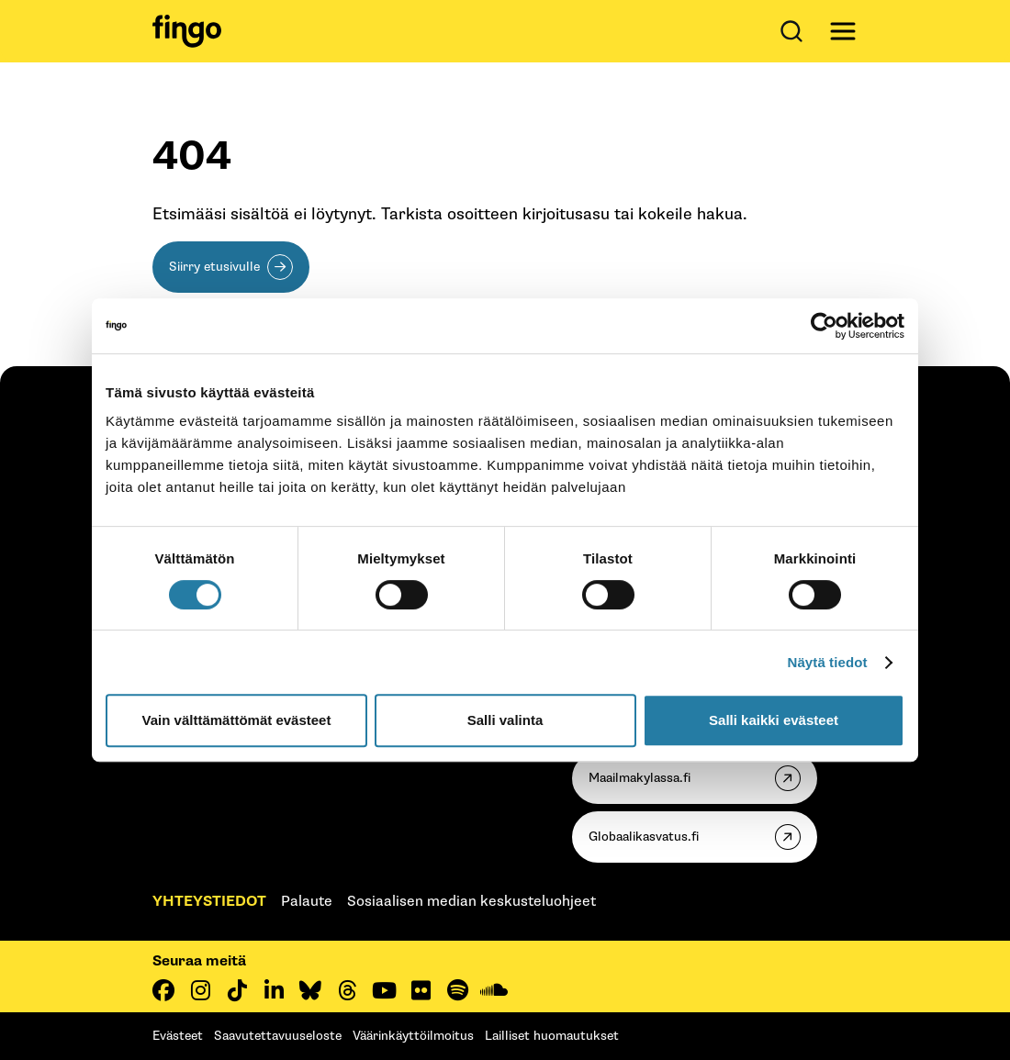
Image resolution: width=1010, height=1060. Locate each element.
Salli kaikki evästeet (773, 720)
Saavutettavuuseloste (278, 1035)
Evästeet (177, 1035)
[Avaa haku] (795, 31)
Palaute (306, 901)
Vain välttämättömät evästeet (236, 720)
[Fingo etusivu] (186, 31)
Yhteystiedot (209, 901)
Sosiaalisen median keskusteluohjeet (471, 901)
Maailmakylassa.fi (639, 778)
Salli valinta (505, 720)
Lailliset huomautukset (552, 1035)
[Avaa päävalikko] (843, 31)
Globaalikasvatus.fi (644, 836)
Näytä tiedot (828, 662)
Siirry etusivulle (214, 266)
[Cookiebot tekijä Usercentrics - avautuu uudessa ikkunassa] (824, 326)
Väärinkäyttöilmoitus (413, 1035)
